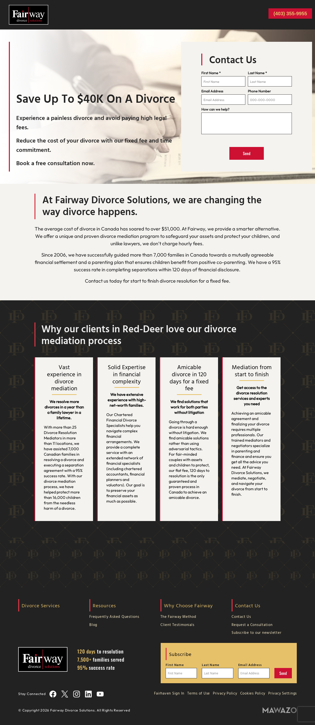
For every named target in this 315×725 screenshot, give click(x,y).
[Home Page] (28, 14)
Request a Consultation (252, 624)
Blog (93, 624)
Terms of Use (198, 693)
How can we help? (215, 109)
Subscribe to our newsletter (256, 632)
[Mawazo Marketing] (280, 710)
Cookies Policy (253, 693)
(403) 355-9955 (290, 13)
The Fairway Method (178, 616)
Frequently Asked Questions (114, 616)
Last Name (257, 73)
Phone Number (259, 91)
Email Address (212, 91)
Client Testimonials (177, 624)
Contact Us (241, 616)
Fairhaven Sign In (169, 693)
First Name (211, 73)
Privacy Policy (225, 693)
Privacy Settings (282, 693)
